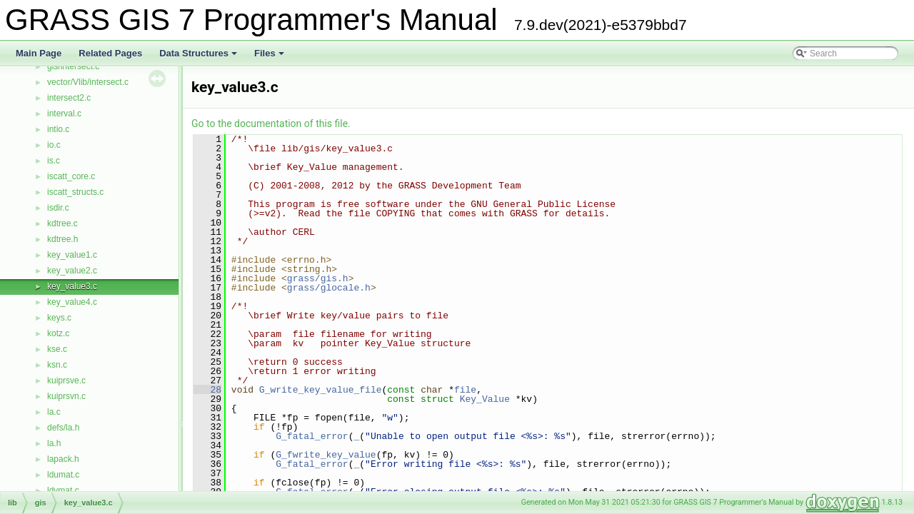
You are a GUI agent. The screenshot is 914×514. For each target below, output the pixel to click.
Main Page (38, 53)
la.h (54, 443)
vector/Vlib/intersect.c (88, 82)
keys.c (59, 318)
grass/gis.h (317, 278)
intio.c (58, 129)
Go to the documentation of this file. (271, 123)
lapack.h (63, 459)
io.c (54, 145)
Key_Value (485, 399)
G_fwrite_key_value (326, 454)
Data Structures (199, 57)
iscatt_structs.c (75, 192)
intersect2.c (69, 98)
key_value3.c (72, 286)
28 (207, 389)
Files (270, 57)
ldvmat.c (63, 490)
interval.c (64, 114)
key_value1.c (72, 255)
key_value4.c (72, 302)
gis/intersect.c (73, 66)
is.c (53, 161)
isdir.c (58, 208)
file (465, 389)
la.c (54, 412)
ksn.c (57, 365)
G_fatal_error (312, 436)
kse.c (57, 349)
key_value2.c (72, 271)
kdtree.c (62, 223)
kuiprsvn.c (66, 396)
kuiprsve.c (66, 381)
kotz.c (58, 333)
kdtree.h (62, 239)
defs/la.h (63, 428)
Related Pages (110, 53)
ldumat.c (63, 475)
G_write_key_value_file (320, 389)
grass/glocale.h (329, 287)
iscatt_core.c (71, 176)
